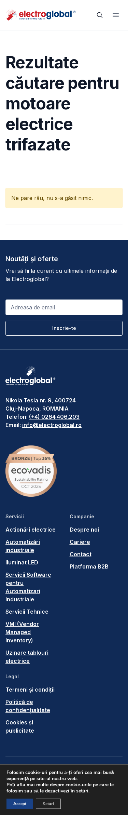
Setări (48, 803)
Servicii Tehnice (26, 611)
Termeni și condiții (30, 689)
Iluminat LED (21, 562)
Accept (19, 803)
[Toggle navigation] (116, 15)
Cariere (80, 541)
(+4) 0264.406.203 (54, 416)
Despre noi (84, 529)
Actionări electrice (30, 529)
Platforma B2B (89, 566)
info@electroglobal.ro (52, 425)
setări (82, 791)
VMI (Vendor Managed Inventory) (22, 632)
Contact (80, 554)
